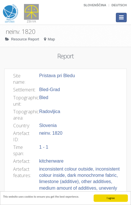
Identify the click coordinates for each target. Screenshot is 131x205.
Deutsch (119, 5)
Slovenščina (95, 5)
